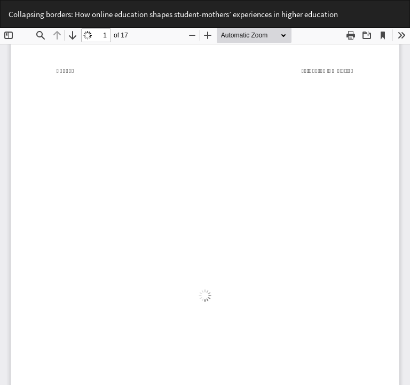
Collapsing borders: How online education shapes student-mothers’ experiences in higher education (173, 14)
